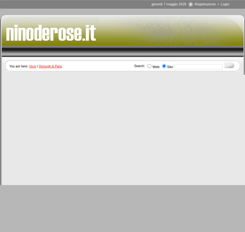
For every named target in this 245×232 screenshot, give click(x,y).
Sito (170, 67)
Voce (32, 66)
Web (155, 67)
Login (225, 4)
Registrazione (205, 4)
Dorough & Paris (50, 66)
